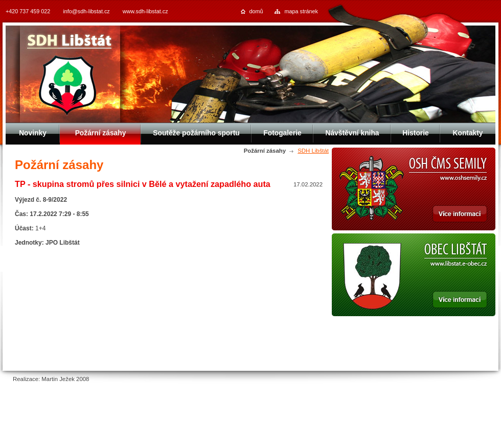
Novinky (33, 133)
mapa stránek (301, 11)
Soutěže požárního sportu (196, 133)
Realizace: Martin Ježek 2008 (51, 379)
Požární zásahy (100, 133)
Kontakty (467, 133)
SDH (70, 42)
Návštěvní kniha (352, 133)
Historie (415, 133)
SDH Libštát (313, 151)
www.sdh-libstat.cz (145, 11)
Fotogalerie (282, 133)
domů (256, 11)
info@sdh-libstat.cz (86, 11)
